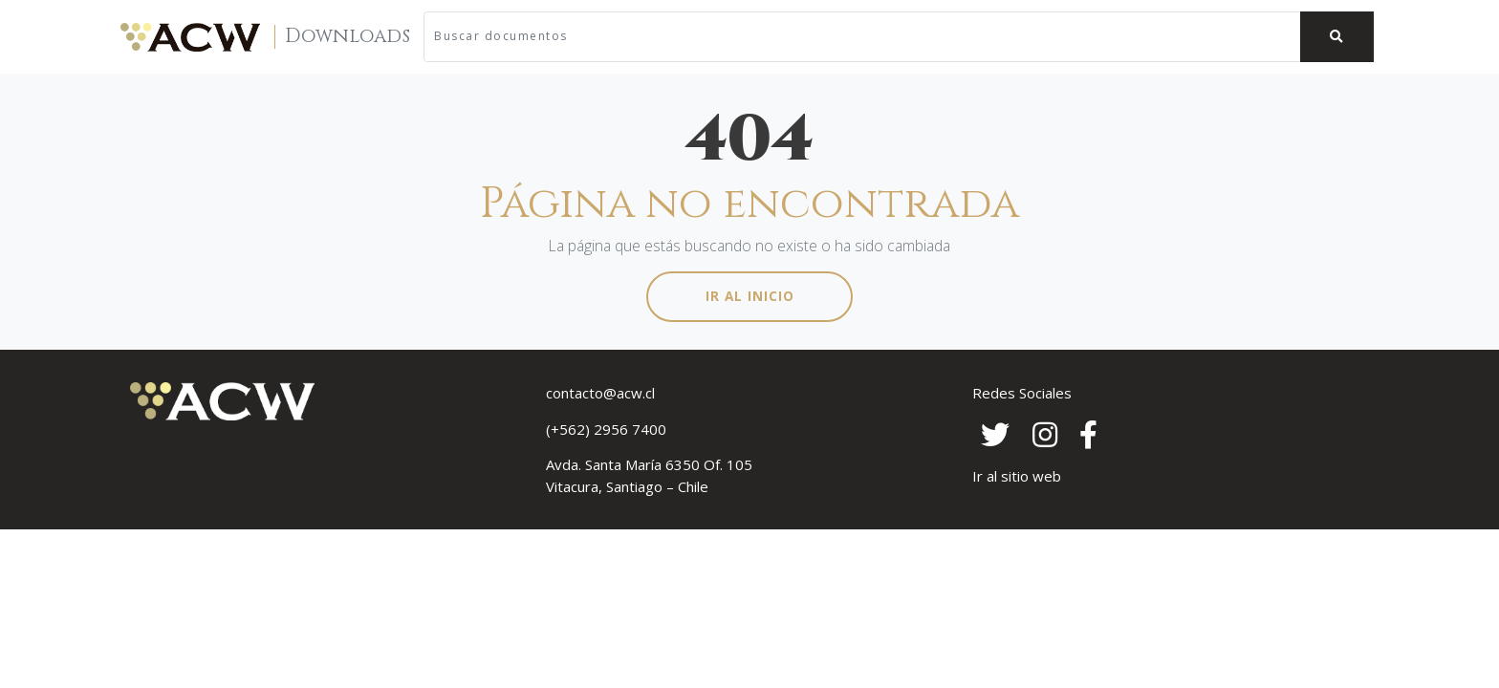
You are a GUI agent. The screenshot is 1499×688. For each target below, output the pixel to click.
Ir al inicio (750, 296)
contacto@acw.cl (600, 392)
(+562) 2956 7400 (606, 429)
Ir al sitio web (1016, 475)
